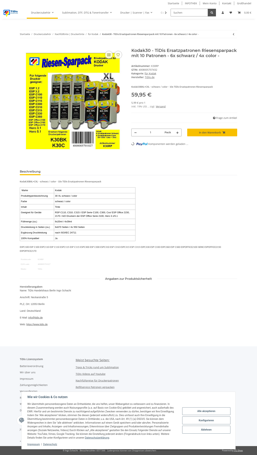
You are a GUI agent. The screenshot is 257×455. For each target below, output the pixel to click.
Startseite (173, 3)
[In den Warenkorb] (23, 46)
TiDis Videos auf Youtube (90, 374)
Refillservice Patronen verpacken (95, 387)
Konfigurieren (206, 420)
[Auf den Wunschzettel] (118, 55)
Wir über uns (28, 372)
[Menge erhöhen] (177, 132)
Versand (161, 106)
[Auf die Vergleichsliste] (109, 55)
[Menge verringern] (135, 132)
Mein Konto (209, 3)
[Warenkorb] (244, 12)
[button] (223, 12)
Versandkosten (28, 391)
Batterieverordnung (31, 366)
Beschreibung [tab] (30, 171)
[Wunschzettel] (231, 12)
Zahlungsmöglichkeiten (34, 385)
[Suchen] (189, 12)
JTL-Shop (238, 450)
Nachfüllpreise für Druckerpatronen (97, 380)
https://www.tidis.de (37, 324)
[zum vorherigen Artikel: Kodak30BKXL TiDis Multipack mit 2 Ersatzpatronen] (233, 34)
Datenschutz (50, 444)
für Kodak (150, 73)
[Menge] (150, 132)
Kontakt (226, 3)
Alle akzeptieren (206, 411)
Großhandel (244, 3)
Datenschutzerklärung (97, 437)
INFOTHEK (191, 3)
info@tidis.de (35, 317)
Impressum (26, 378)
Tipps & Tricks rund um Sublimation (97, 367)
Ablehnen (206, 429)
